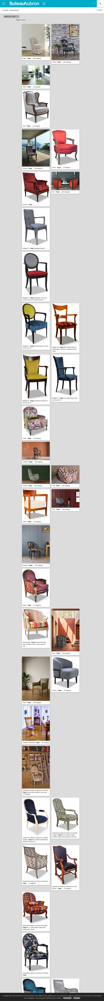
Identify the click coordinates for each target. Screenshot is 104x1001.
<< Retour (99, 10)
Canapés (5, 10)
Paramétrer (67, 998)
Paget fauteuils (14, 10)
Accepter (76, 998)
